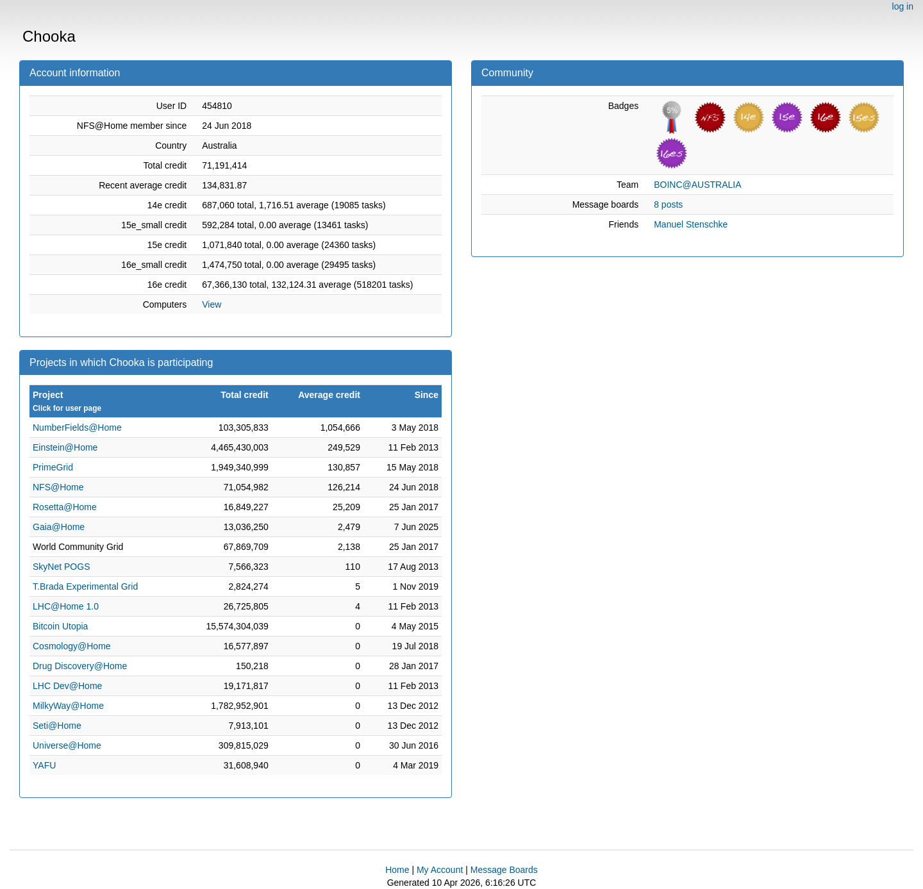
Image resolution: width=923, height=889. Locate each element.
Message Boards (504, 870)
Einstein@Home (65, 447)
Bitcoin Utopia (60, 626)
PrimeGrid (53, 467)
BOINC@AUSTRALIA (697, 184)
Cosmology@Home (72, 646)
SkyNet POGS (61, 566)
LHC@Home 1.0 (66, 606)
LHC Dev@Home (67, 686)
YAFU (44, 765)
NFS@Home (58, 487)
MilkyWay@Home (68, 706)
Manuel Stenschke (691, 224)
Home (397, 870)
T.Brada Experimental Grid (85, 586)
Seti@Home (57, 725)
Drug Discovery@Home (80, 666)
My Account (440, 870)
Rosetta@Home (65, 507)
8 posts (668, 204)
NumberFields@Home (77, 427)
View (211, 304)
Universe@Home (67, 745)
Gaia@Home (59, 527)
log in (902, 6)
